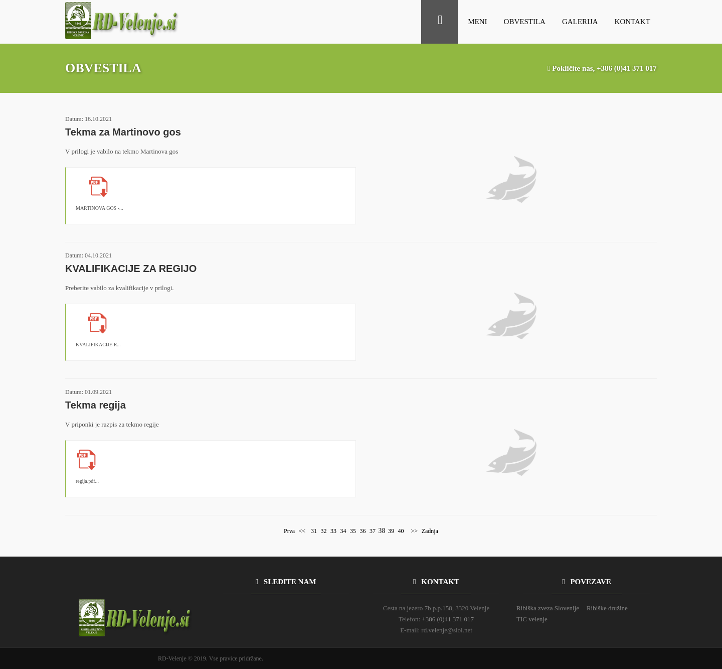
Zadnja (430, 530)
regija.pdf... (87, 481)
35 (353, 530)
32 (324, 530)
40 (401, 530)
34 (343, 530)
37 (373, 530)
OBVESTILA (525, 22)
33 (333, 530)
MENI (477, 22)
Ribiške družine (607, 608)
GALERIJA (580, 22)
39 (391, 530)
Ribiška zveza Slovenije (547, 608)
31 (314, 530)
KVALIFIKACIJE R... (98, 344)
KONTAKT (632, 22)
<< (302, 530)
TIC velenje (532, 619)
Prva (289, 530)
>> (414, 530)
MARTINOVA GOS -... (99, 208)
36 (363, 530)
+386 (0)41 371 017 (627, 68)
